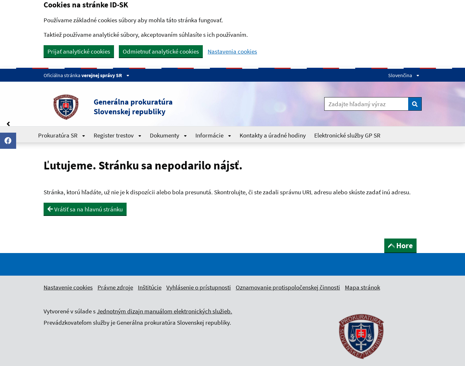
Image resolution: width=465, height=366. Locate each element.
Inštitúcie (149, 287)
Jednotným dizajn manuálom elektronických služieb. (164, 311)
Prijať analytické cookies (78, 51)
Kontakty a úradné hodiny (273, 135)
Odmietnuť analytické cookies (161, 51)
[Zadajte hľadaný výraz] (366, 103)
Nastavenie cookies (68, 287)
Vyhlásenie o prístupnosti (198, 287)
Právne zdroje (115, 287)
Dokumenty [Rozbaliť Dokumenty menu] (168, 135)
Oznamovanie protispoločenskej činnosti (288, 287)
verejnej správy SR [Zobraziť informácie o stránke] (105, 75)
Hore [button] (400, 245)
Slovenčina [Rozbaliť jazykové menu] (403, 75)
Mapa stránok (362, 287)
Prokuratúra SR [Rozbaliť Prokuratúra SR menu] (61, 135)
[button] (155, 107)
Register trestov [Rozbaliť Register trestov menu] (117, 135)
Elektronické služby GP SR (347, 135)
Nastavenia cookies (232, 51)
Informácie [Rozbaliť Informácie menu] (213, 135)
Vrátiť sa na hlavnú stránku (85, 209)
